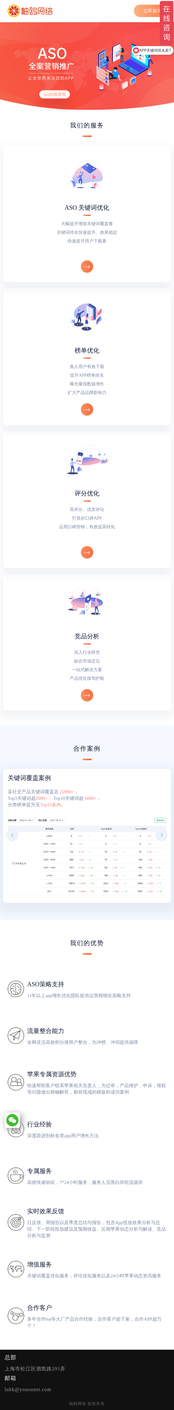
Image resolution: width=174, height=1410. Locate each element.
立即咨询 (152, 10)
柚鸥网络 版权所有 (87, 1403)
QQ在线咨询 (55, 94)
